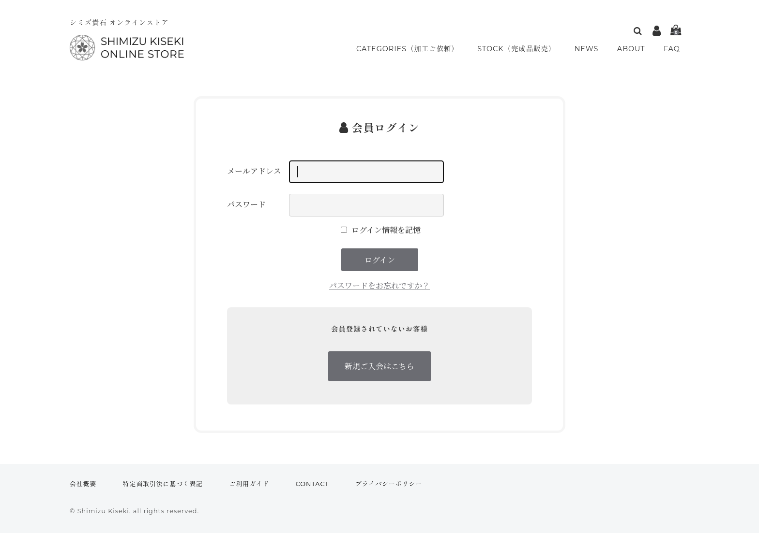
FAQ (673, 49)
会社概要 (83, 484)
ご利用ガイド (249, 484)
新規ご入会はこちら (379, 366)
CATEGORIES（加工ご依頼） (407, 49)
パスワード (246, 205)
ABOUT (633, 49)
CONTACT (312, 484)
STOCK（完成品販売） (520, 49)
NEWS (590, 49)
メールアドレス (254, 171)
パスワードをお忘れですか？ (379, 285)
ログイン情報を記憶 (381, 229)
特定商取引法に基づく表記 (163, 484)
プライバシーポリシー (388, 484)
